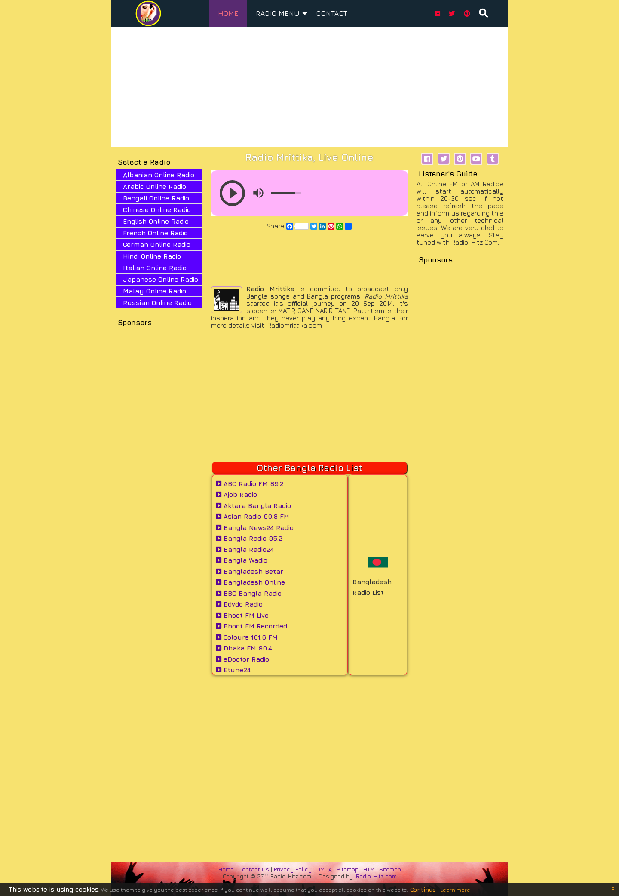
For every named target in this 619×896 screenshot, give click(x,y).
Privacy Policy (293, 869)
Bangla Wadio (241, 560)
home (228, 13)
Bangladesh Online (250, 582)
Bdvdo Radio (239, 604)
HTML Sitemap (382, 869)
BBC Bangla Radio (249, 593)
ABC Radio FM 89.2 (250, 483)
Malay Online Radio (154, 291)
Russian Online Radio (157, 302)
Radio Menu (282, 11)
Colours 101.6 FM (247, 637)
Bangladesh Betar (249, 571)
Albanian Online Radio (158, 175)
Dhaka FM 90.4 (244, 648)
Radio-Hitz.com (376, 876)
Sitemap (348, 869)
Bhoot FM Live (242, 615)
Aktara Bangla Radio (253, 505)
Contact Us (254, 869)
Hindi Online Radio (152, 256)
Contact (332, 13)
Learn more (455, 890)
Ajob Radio (236, 494)
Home (226, 869)
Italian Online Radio (155, 267)
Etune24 (233, 670)
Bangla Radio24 (245, 549)
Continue (423, 889)
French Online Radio (155, 233)
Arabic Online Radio (154, 186)
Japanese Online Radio (160, 279)
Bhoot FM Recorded (251, 626)
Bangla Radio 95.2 (249, 538)
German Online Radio (156, 244)
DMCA (325, 869)
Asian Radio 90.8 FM (252, 516)
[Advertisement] (309, 87)
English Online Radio (156, 221)
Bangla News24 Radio (255, 527)
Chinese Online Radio (157, 209)
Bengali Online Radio (156, 198)
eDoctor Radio (242, 659)
